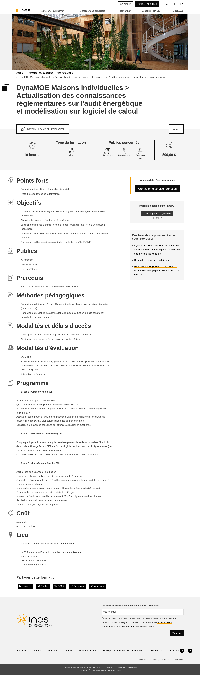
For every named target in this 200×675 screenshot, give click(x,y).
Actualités (21, 650)
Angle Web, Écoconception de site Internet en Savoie (99, 670)
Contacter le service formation (157, 188)
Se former (125, 4)
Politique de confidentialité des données (123, 650)
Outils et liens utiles (147, 4)
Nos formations (65, 73)
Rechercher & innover (52, 11)
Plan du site (157, 650)
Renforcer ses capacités (92, 11)
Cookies (174, 650)
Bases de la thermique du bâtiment (152, 260)
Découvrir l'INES (151, 11)
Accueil (20, 73)
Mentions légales (87, 650)
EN (182, 4)
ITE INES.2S (177, 11)
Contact (68, 650)
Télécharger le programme (157, 213)
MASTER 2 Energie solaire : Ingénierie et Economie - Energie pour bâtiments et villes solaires (156, 270)
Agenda (37, 650)
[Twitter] (43, 586)
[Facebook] (77, 586)
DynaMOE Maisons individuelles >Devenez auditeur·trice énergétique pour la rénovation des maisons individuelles (157, 249)
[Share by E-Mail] (59, 586)
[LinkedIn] (25, 586)
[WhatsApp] (97, 586)
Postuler (52, 650)
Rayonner (125, 11)
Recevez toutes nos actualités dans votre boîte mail (130, 605)
